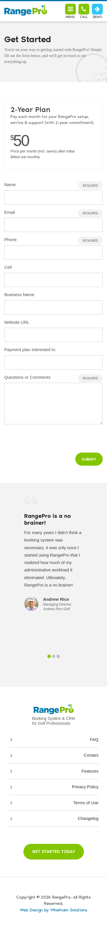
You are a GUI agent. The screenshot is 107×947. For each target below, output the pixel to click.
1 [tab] (49, 656)
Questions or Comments (27, 377)
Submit (89, 459)
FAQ (94, 739)
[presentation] (59, 437)
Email (9, 212)
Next (97, 539)
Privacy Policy (85, 786)
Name (10, 184)
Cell (8, 267)
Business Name (19, 294)
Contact (91, 755)
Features (90, 771)
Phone (10, 239)
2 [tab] (53, 656)
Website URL (16, 322)
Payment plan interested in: (30, 349)
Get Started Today (53, 851)
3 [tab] (58, 656)
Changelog (88, 818)
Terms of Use (85, 802)
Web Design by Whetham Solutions (53, 910)
